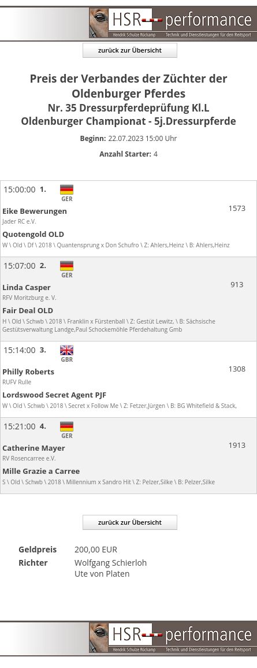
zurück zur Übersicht (130, 50)
